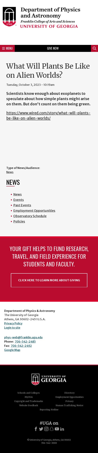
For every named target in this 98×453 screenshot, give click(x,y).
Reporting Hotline (49, 409)
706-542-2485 (25, 341)
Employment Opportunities (34, 211)
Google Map (12, 350)
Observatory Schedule (30, 216)
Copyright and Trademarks (28, 401)
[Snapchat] (52, 429)
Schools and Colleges (29, 393)
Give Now (53, 48)
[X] (41, 429)
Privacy (69, 401)
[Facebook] (36, 429)
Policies (19, 221)
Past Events (22, 205)
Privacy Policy (13, 323)
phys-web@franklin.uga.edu (23, 337)
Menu (7, 48)
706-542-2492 (21, 345)
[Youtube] (57, 429)
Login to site (12, 327)
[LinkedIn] (62, 429)
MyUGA (29, 397)
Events (18, 200)
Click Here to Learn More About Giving (49, 280)
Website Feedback (28, 405)
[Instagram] (46, 429)
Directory (69, 393)
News (9, 172)
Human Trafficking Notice (69, 405)
